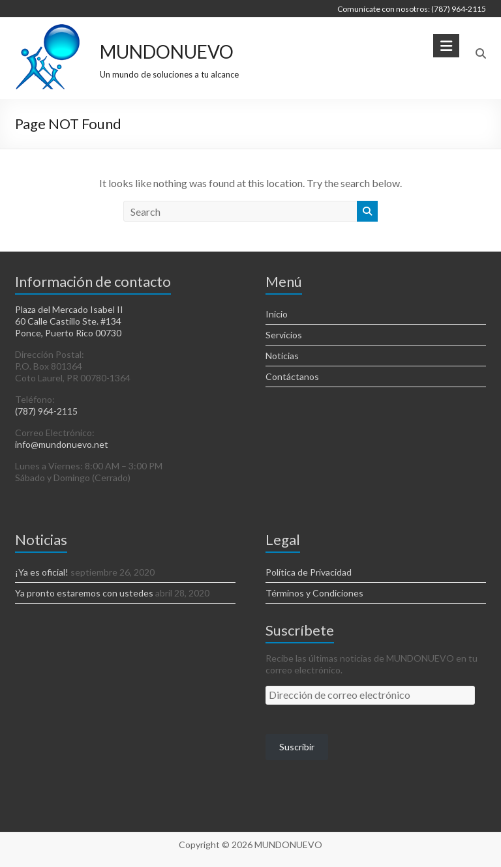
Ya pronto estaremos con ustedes (84, 592)
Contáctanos (292, 376)
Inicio (277, 313)
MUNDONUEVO (167, 51)
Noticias (282, 355)
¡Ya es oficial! (41, 572)
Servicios (284, 334)
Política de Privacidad (309, 572)
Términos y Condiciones (314, 592)
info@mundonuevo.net (61, 444)
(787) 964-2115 (46, 411)
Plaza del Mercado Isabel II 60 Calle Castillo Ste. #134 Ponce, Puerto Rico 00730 (69, 321)
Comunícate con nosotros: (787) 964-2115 (411, 9)
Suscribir (296, 746)
